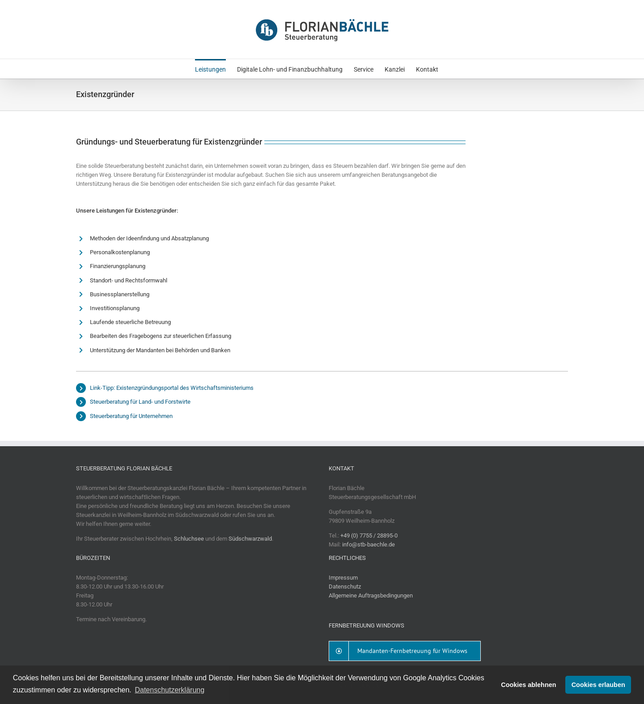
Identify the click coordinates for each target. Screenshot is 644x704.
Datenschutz (345, 586)
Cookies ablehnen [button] (528, 684)
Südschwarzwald (250, 538)
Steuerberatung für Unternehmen (131, 416)
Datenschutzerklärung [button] (169, 690)
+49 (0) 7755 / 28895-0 (369, 535)
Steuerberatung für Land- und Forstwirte (140, 401)
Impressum (343, 577)
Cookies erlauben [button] (598, 684)
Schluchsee (189, 538)
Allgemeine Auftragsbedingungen (371, 595)
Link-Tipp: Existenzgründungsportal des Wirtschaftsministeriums (172, 387)
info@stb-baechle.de (368, 544)
